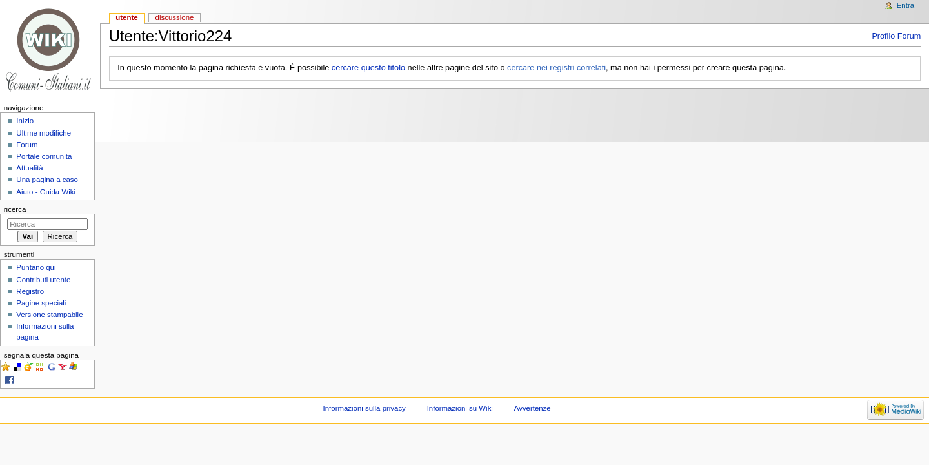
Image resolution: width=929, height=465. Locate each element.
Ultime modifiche (43, 133)
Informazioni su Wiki (460, 408)
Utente (126, 17)
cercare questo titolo (368, 67)
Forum (26, 145)
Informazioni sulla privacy (364, 408)
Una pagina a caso (47, 179)
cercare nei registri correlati (556, 67)
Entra (905, 5)
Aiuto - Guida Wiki (45, 192)
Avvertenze (532, 408)
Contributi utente (43, 280)
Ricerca (15, 209)
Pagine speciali (41, 303)
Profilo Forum (896, 36)
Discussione (174, 17)
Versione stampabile (49, 314)
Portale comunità (44, 156)
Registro (30, 291)
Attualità (29, 168)
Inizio (25, 121)
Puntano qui (35, 267)
